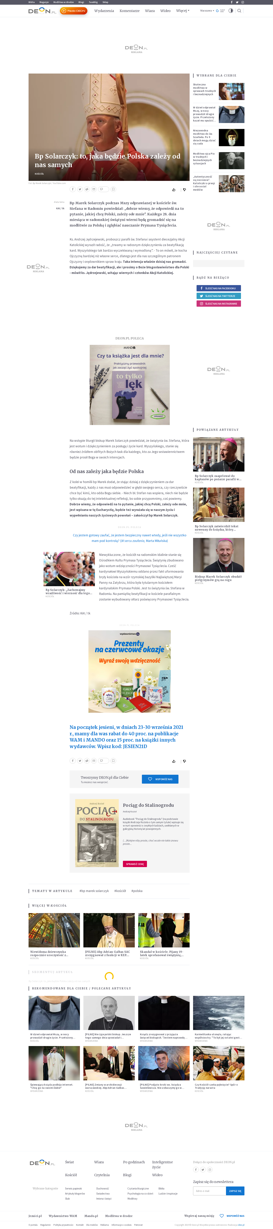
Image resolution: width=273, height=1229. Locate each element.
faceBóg (93, 2)
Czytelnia (102, 1175)
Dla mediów (92, 1224)
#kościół (120, 891)
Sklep (105, 2)
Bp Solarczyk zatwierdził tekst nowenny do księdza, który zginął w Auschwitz (216, 530)
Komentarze (130, 11)
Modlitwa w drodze (63, 2)
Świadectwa (103, 1193)
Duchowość (102, 1188)
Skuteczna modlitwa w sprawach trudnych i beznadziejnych (204, 89)
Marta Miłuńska (156, 541)
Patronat (138, 1224)
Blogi (81, 2)
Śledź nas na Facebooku (218, 288)
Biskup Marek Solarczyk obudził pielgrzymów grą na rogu (218, 578)
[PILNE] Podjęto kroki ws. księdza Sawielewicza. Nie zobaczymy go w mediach (161, 1088)
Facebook (231, 2)
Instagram (242, 2)
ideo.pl (241, 1224)
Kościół (39, 173)
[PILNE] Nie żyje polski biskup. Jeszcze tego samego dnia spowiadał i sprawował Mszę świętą (108, 1038)
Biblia (32, 2)
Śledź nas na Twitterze (217, 296)
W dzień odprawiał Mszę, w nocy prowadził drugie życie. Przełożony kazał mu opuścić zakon (204, 115)
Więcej (181, 11)
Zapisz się (235, 1191)
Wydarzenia (104, 11)
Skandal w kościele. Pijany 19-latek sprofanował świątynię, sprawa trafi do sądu (161, 955)
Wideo (165, 11)
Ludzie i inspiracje (168, 1193)
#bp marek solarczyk (94, 891)
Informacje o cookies (121, 1224)
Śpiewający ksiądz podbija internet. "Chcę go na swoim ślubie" (51, 1086)
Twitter (237, 2)
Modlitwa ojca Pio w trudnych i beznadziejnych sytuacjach (204, 158)
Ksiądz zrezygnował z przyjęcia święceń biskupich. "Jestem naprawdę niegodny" (162, 1038)
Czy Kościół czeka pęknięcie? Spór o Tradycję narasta (216, 1086)
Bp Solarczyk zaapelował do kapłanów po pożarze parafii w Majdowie (217, 479)
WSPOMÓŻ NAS (232, 1215)
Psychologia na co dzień (140, 1193)
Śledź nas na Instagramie (218, 303)
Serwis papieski (73, 1188)
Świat (69, 1162)
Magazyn (44, 2)
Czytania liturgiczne (138, 1188)
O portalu (33, 1224)
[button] (230, 11)
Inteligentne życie (162, 1164)
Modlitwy (132, 1198)
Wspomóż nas (160, 779)
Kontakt (80, 1224)
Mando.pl (91, 1216)
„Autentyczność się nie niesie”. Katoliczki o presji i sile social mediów (204, 183)
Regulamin (45, 1224)
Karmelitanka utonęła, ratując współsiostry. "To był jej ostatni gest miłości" (217, 1038)
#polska (136, 891)
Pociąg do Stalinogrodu (148, 805)
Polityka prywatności (63, 1224)
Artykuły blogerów (75, 1193)
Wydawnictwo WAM (63, 1216)
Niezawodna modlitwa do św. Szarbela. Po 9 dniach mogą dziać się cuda (204, 137)
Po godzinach (134, 1162)
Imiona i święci (103, 1198)
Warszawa (206, 11)
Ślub (67, 1198)
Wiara (150, 11)
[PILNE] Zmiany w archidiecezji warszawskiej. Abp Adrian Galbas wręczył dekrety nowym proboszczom (108, 1088)
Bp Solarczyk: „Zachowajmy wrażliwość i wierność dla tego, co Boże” (68, 593)
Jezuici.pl (35, 1216)
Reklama (104, 1224)
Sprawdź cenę (135, 864)
